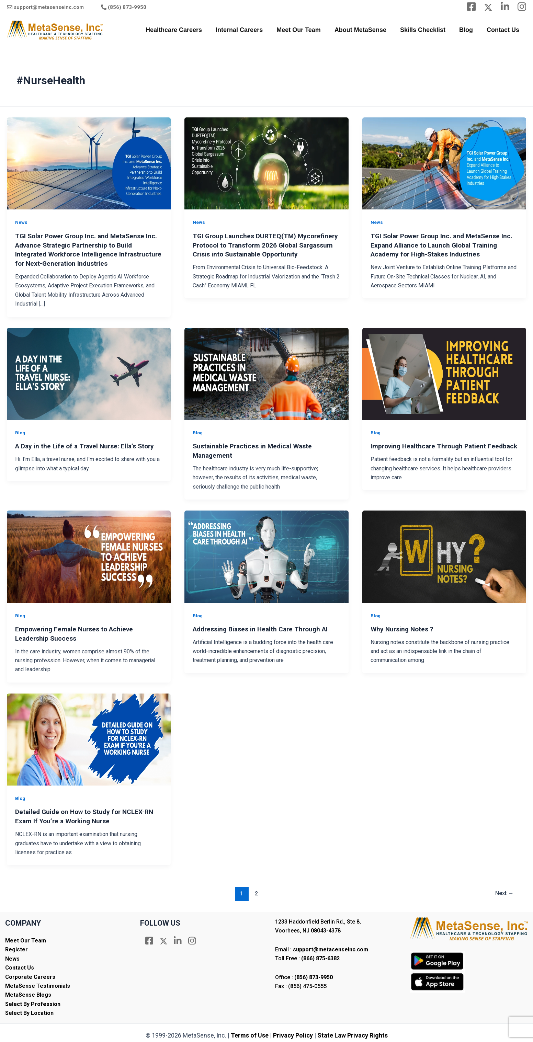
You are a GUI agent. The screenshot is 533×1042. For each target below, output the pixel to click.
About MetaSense (365, 29)
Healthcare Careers (183, 29)
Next (503, 890)
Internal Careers (246, 29)
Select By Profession (32, 1001)
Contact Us (503, 29)
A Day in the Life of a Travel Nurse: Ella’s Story (87, 445)
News (21, 222)
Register (16, 946)
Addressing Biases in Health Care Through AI (264, 627)
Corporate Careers (30, 974)
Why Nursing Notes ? (403, 627)
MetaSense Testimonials (37, 983)
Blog (468, 29)
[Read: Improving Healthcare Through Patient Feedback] (444, 372)
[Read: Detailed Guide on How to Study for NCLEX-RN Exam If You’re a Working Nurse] (89, 736)
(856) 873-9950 (127, 7)
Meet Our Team (305, 29)
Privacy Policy (293, 1032)
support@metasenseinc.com (49, 7)
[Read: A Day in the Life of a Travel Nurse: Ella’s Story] (89, 372)
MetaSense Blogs (28, 992)
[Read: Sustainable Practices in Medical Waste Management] (266, 372)
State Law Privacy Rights (352, 1032)
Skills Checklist (426, 29)
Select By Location (29, 1010)
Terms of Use (250, 1032)
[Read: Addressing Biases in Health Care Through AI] (266, 554)
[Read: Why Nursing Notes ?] (444, 554)
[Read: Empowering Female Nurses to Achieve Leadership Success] (89, 554)
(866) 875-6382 (320, 955)
